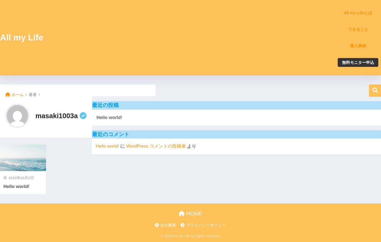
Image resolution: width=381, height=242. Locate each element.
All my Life (21, 37)
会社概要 (168, 225)
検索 (375, 90)
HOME (190, 214)
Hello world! (109, 117)
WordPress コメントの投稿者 (156, 146)
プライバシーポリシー (206, 225)
